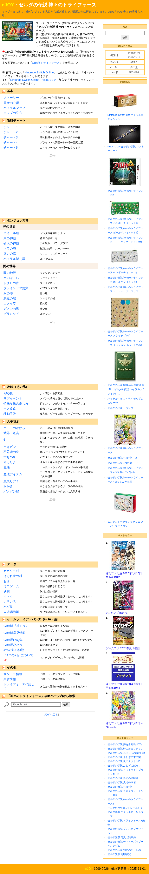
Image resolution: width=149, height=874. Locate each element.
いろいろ (9, 601)
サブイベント (12, 398)
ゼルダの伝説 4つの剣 (119, 786)
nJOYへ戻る (50, 714)
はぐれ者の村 (12, 576)
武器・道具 (11, 433)
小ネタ (8, 596)
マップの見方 (12, 113)
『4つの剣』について (18, 655)
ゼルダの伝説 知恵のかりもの (124, 850)
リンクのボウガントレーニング (125, 807)
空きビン (9, 446)
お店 (6, 581)
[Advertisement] (52, 185)
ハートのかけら (14, 428)
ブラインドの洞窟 (15, 288)
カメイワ (9, 303)
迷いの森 (9, 253)
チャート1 (10, 127)
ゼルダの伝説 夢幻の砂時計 (123, 778)
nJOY (8, 4)
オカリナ (9, 462)
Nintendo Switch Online (39, 72)
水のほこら (11, 277)
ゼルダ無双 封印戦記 (119, 854)
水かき (8, 486)
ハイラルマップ (14, 108)
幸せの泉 (9, 457)
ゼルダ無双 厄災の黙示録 (121, 837)
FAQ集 (8, 393)
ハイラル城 (11, 233)
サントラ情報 (12, 674)
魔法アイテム (12, 474)
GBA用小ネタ (13, 645)
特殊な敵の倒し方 (15, 403)
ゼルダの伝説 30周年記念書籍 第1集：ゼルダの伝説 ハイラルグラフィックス (126, 389)
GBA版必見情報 (14, 633)
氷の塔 (8, 293)
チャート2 (10, 132)
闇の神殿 (9, 272)
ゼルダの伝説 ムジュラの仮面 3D (126, 752)
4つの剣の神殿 (13, 650)
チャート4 (10, 142)
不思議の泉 (11, 452)
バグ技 (8, 606)
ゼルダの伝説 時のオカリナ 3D (124, 748)
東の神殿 (9, 238)
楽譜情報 (9, 679)
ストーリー (11, 97)
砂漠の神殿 (11, 243)
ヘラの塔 (9, 248)
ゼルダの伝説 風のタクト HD (123, 761)
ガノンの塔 (11, 308)
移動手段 (9, 413)
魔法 (6, 467)
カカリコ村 (11, 571)
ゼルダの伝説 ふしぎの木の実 (124, 757)
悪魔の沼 (9, 298)
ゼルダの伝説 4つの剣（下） (123, 462)
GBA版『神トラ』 (16, 626)
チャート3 (10, 137)
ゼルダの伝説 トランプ (120, 408)
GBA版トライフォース (46, 62)
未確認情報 (11, 612)
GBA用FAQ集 (13, 640)
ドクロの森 (11, 283)
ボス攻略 (9, 408)
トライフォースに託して (19, 686)
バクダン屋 (11, 491)
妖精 (6, 591)
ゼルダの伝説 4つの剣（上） (123, 457)
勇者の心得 (11, 102)
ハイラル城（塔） (15, 258)
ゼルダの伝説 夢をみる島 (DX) (124, 744)
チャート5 (10, 147)
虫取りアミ (11, 481)
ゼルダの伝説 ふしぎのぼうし (124, 765)
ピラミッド (11, 313)
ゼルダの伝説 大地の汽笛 (121, 782)
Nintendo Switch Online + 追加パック (33, 79)
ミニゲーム (11, 586)
